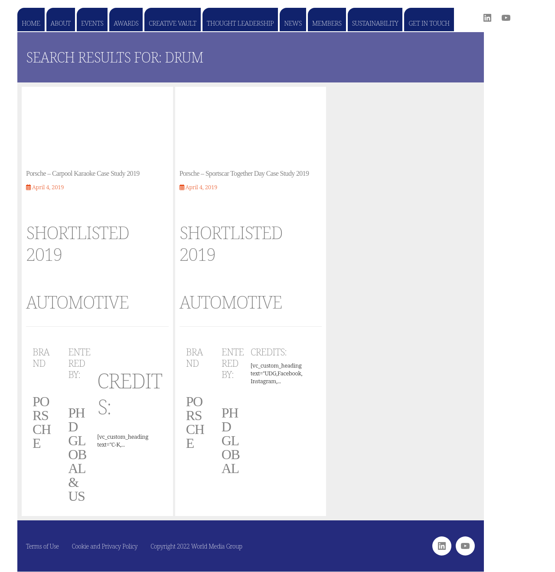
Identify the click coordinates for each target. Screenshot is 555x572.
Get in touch (428, 23)
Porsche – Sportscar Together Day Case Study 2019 (244, 173)
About (61, 23)
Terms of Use (42, 546)
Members (327, 23)
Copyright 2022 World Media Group (196, 546)
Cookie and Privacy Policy (105, 546)
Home (31, 23)
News (293, 23)
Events (92, 23)
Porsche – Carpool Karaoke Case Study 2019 (83, 173)
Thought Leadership (240, 23)
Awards (126, 23)
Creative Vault (172, 23)
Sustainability (375, 23)
